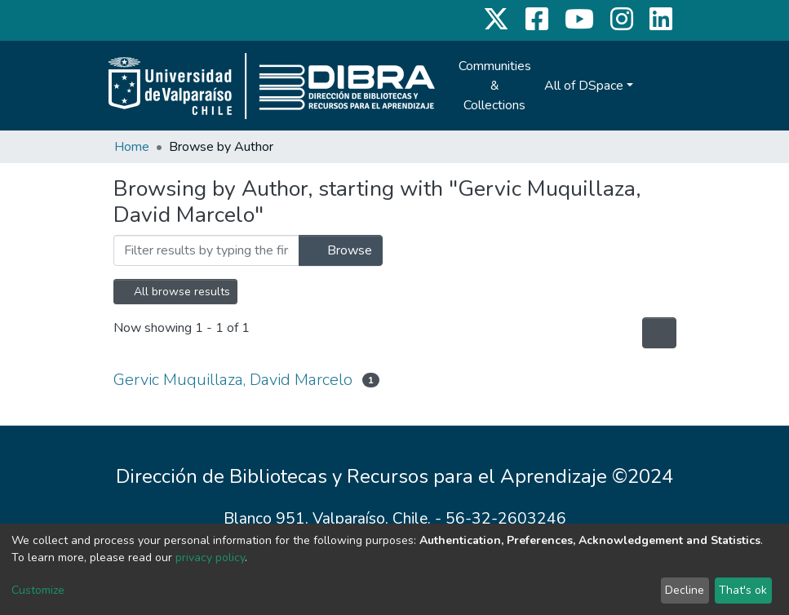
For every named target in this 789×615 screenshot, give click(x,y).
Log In (682, 86)
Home (131, 147)
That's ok (743, 590)
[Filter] (206, 250)
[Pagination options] (659, 332)
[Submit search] (650, 85)
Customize (37, 590)
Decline (684, 590)
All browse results (175, 291)
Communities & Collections (495, 85)
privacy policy (210, 557)
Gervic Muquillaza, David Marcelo (232, 380)
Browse (340, 250)
